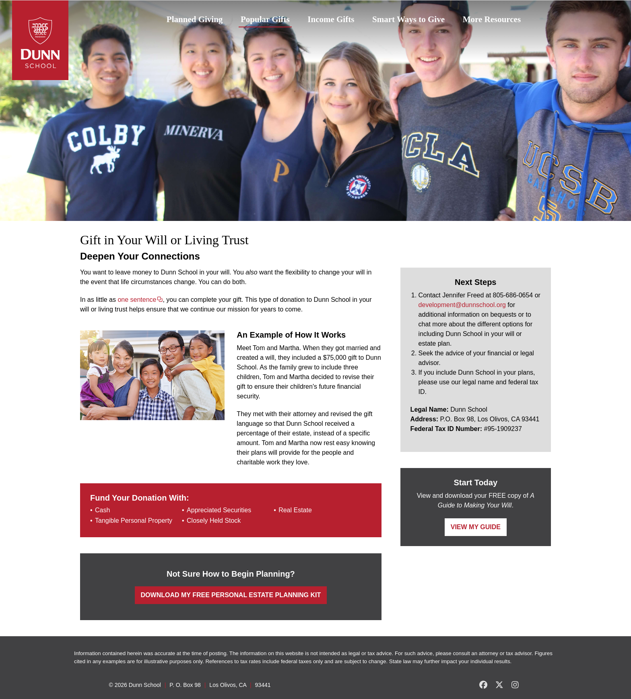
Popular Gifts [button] (265, 19)
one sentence (137, 299)
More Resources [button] (492, 19)
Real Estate (295, 510)
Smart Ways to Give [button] (408, 19)
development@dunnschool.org (462, 304)
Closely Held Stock (214, 520)
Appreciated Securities (219, 510)
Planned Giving (195, 19)
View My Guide (476, 527)
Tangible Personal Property (133, 520)
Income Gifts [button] (330, 19)
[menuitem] (195, 19)
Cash (102, 510)
